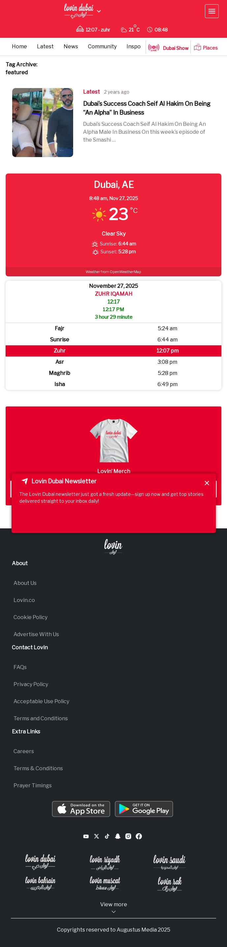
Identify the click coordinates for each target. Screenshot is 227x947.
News (71, 46)
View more (113, 908)
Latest (45, 46)
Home (19, 46)
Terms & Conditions (38, 768)
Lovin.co (24, 600)
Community (102, 46)
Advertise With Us (36, 634)
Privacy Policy (31, 684)
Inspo (134, 46)
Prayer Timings (33, 785)
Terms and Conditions (41, 718)
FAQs (20, 667)
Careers (24, 751)
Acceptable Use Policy (41, 701)
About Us (25, 583)
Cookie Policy (30, 617)
